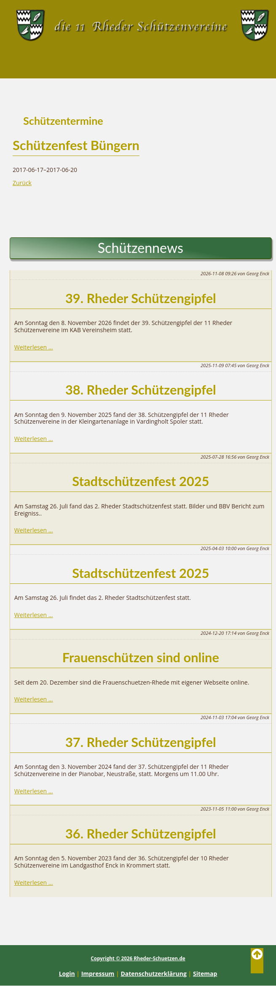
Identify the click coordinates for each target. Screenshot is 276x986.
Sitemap (205, 974)
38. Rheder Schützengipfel (140, 390)
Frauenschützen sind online (140, 657)
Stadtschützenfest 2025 (140, 481)
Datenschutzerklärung (154, 974)
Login (67, 974)
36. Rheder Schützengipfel (140, 833)
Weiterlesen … (33, 347)
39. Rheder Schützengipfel (140, 298)
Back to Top (257, 960)
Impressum (98, 974)
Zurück (22, 183)
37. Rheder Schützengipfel (140, 742)
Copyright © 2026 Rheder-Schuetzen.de (138, 958)
